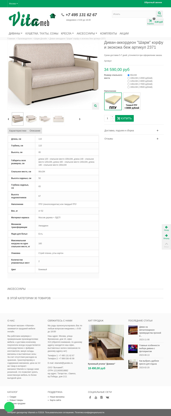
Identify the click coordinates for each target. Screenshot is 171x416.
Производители (24, 38)
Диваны (16, 33)
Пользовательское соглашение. (59, 412)
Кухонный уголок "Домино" (101, 364)
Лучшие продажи (16, 403)
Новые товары (15, 400)
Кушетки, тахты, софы (41, 33)
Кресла (67, 33)
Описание (35, 130)
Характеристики (17, 130)
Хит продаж (96, 320)
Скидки (11, 397)
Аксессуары (87, 33)
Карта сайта (54, 400)
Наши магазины (56, 397)
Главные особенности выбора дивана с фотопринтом (149, 348)
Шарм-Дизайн (40, 38)
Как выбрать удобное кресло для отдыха (149, 362)
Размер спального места (113, 76)
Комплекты (108, 33)
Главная (11, 38)
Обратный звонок (153, 2)
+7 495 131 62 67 (81, 14)
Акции (124, 33)
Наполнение (110, 91)
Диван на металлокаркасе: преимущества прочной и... (150, 331)
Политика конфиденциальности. (90, 412)
